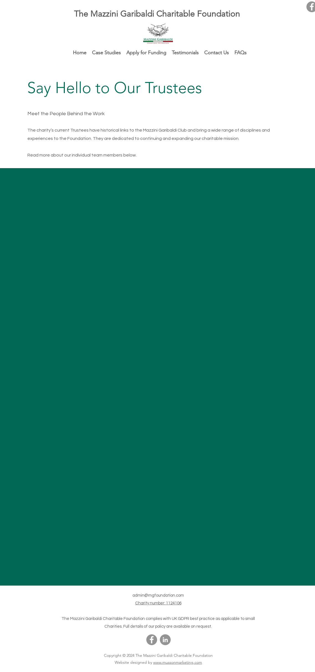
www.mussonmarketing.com (177, 662)
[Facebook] (151, 639)
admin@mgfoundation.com (158, 595)
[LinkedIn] (165, 639)
